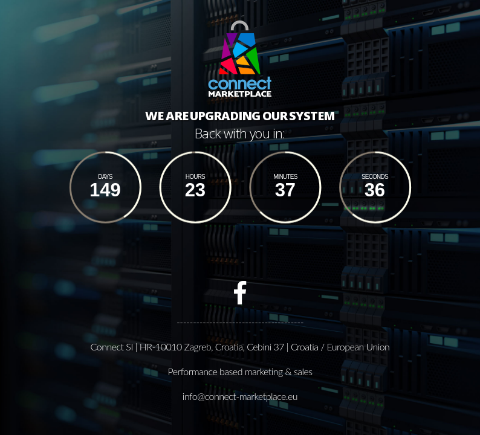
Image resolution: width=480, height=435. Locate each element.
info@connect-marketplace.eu (240, 395)
